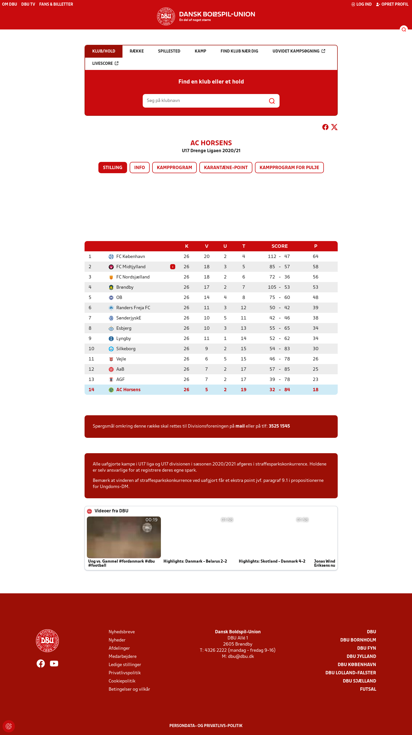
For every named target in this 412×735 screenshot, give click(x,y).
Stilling (112, 168)
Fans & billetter (56, 4)
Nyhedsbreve (122, 632)
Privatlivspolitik (125, 673)
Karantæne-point (226, 168)
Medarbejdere (123, 656)
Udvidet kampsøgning (299, 51)
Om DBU (9, 4)
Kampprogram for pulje (289, 168)
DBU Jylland (361, 656)
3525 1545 (279, 426)
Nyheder (117, 640)
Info (139, 168)
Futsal (368, 689)
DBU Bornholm (358, 640)
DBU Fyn (366, 648)
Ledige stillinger (125, 664)
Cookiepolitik (122, 681)
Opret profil (392, 4)
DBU (371, 632)
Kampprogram (174, 168)
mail (240, 426)
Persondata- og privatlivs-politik (206, 726)
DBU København (357, 664)
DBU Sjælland (359, 681)
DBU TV (28, 4)
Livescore (105, 63)
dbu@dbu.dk (241, 656)
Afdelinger (119, 648)
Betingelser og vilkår (129, 689)
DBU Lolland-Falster (350, 673)
